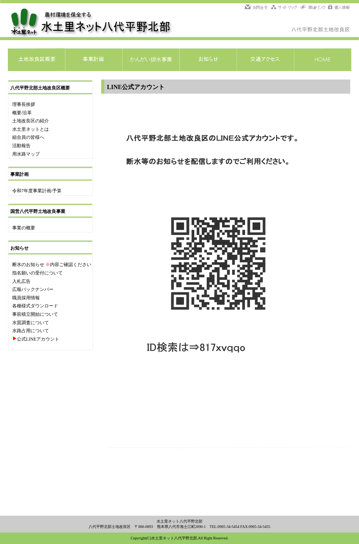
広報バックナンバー (32, 289)
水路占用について (30, 330)
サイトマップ (284, 8)
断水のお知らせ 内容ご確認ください (51, 264)
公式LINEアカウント (38, 339)
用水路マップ (26, 154)
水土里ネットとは (30, 129)
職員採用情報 (26, 297)
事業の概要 (23, 228)
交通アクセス (265, 59)
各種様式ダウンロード (35, 306)
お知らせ (208, 59)
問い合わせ (257, 8)
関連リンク (313, 8)
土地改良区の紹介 (30, 120)
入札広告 (21, 281)
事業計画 (93, 59)
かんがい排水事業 (151, 59)
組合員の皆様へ (28, 137)
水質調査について (30, 322)
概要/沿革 (22, 112)
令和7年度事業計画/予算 (36, 190)
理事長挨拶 (23, 104)
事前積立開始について (35, 314)
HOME (322, 59)
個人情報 (338, 8)
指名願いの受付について (37, 273)
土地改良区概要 (36, 59)
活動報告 (21, 145)
